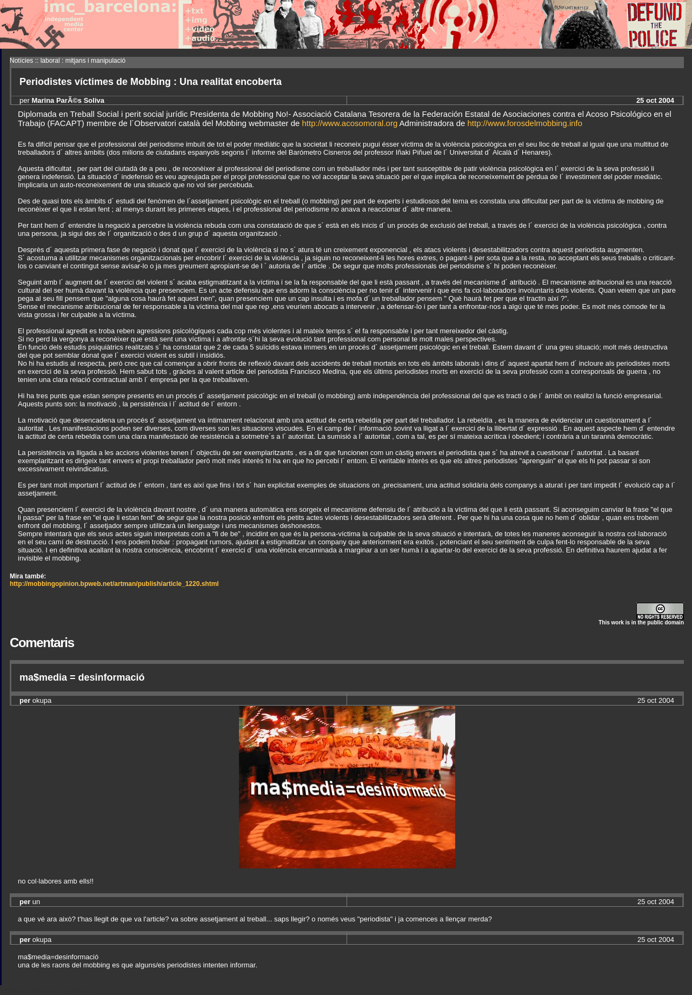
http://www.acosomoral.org (350, 123)
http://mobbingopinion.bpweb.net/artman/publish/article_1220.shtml (114, 584)
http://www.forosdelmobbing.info (525, 123)
